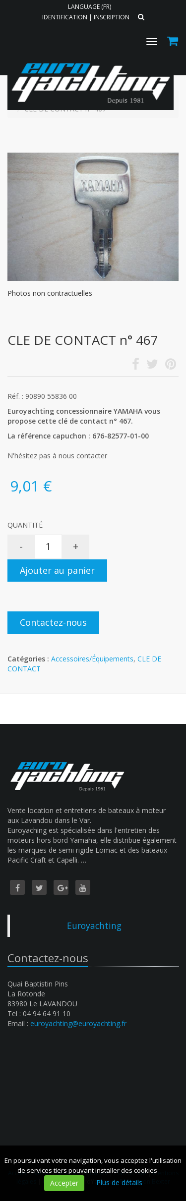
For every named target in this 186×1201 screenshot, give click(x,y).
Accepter (64, 1183)
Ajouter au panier (57, 570)
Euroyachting (94, 925)
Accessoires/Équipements (92, 658)
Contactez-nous (53, 622)
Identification (64, 17)
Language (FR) (89, 6)
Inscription (111, 17)
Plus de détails (119, 1182)
